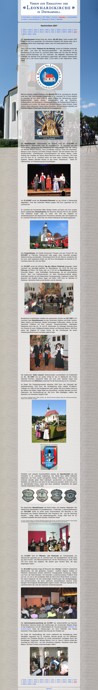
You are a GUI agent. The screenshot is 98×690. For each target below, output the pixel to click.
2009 (64, 32)
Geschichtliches (34, 19)
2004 (34, 34)
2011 (52, 32)
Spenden (59, 19)
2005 (29, 34)
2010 (58, 32)
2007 (75, 32)
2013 (41, 32)
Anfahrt (24, 19)
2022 (47, 30)
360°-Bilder (46, 17)
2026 (24, 30)
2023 (41, 30)
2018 (69, 30)
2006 (24, 34)
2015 (30, 32)
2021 (52, 30)
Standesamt (36, 17)
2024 (35, 30)
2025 (30, 30)
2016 (24, 32)
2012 (47, 32)
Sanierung (45, 19)
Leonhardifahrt (72, 17)
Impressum (49, 688)
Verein (52, 19)
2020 (58, 30)
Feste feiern (26, 17)
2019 (64, 30)
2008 (69, 32)
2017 (75, 30)
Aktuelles (62, 17)
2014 (35, 32)
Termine (54, 17)
